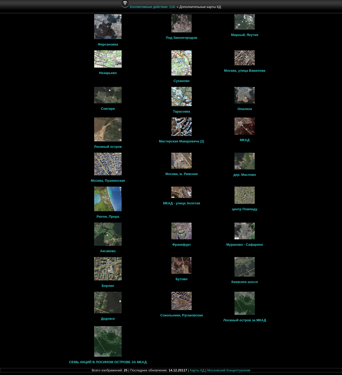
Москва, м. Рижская (181, 174)
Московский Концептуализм (228, 370)
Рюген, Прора (108, 216)
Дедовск (108, 319)
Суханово (181, 81)
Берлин (108, 286)
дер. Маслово (244, 175)
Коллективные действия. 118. (153, 7)
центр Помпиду (244, 209)
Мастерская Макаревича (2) (181, 141)
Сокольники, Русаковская (181, 315)
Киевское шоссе (244, 282)
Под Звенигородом (181, 38)
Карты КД (197, 370)
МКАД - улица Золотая (181, 203)
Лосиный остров (108, 147)
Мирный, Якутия (244, 35)
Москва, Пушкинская (108, 180)
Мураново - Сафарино (244, 244)
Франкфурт (181, 244)
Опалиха (245, 109)
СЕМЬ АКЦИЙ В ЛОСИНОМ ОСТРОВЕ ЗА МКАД (107, 362)
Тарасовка (181, 111)
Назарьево (108, 73)
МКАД (245, 140)
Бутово (181, 279)
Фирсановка (108, 44)
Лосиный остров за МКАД (244, 320)
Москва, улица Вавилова (244, 70)
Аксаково (107, 251)
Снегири (108, 109)
